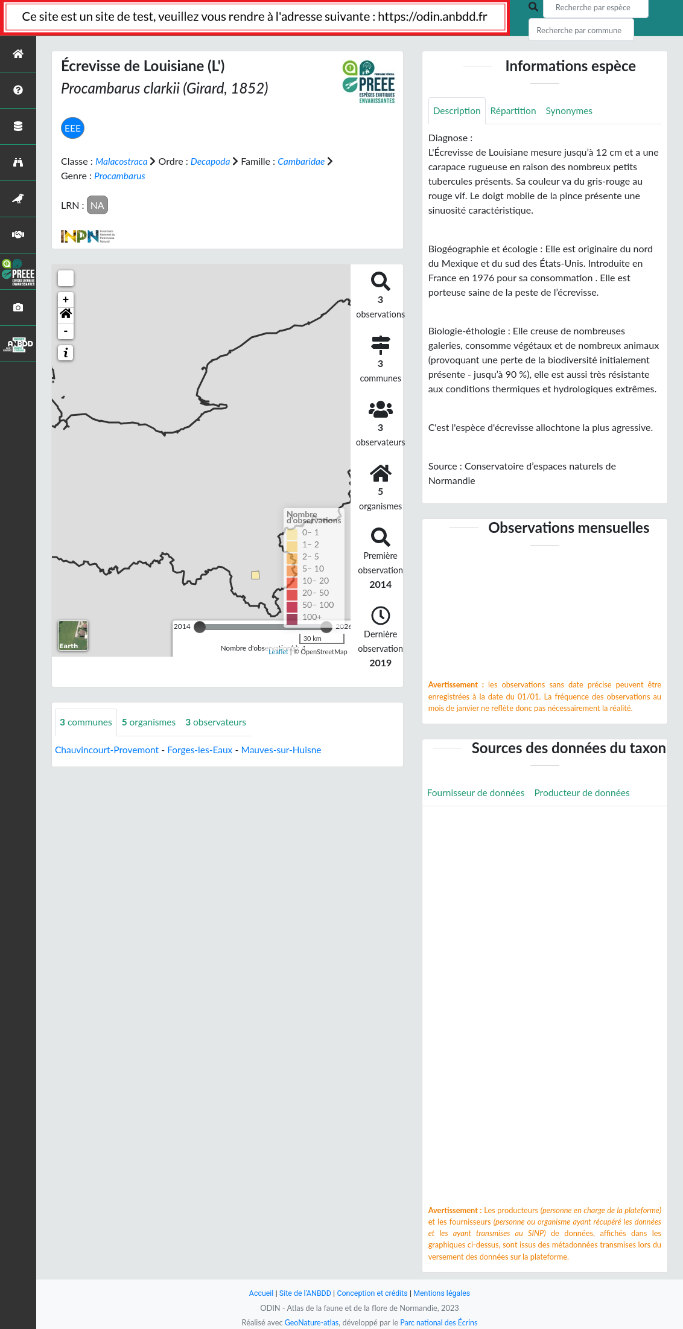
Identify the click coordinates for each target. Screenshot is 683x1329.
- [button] (66, 330)
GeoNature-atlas (310, 1322)
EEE (73, 127)
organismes (151, 721)
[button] (66, 315)
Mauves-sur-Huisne (288, 748)
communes (87, 721)
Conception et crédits (372, 1293)
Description (457, 110)
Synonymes (573, 110)
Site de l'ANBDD (304, 1293)
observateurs (220, 721)
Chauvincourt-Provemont (108, 748)
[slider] (200, 626)
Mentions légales (444, 1293)
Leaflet (278, 651)
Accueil (258, 1293)
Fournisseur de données (477, 792)
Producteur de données (587, 792)
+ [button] (66, 299)
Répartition (515, 110)
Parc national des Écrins (440, 1322)
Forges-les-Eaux (204, 748)
